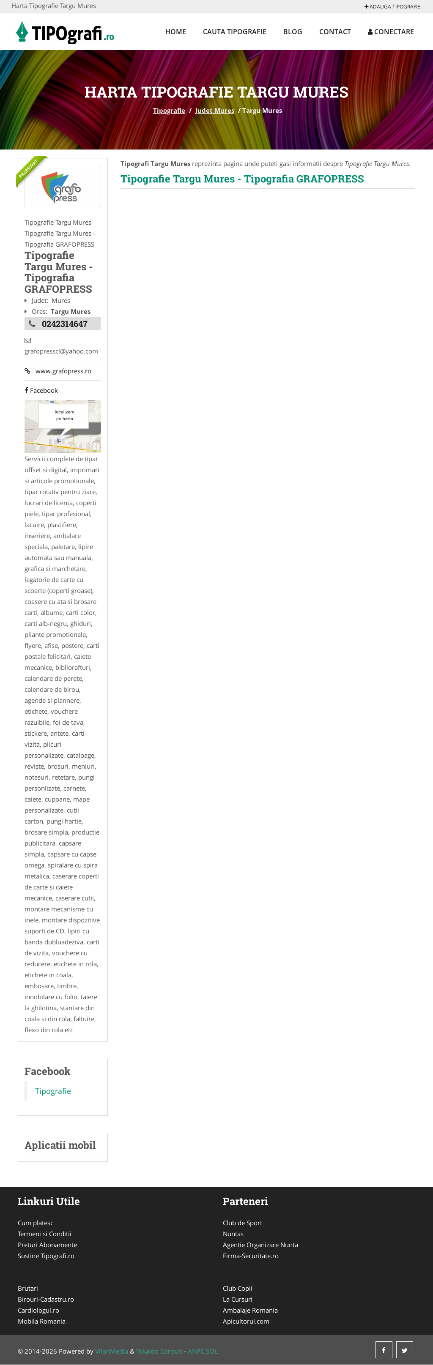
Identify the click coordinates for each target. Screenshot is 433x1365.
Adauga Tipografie (392, 6)
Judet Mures (214, 110)
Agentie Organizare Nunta (260, 1245)
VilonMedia (111, 1351)
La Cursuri (237, 1299)
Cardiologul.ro (38, 1310)
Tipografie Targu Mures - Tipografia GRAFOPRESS (242, 178)
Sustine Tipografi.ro (46, 1256)
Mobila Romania (42, 1321)
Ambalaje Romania (250, 1310)
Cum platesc (35, 1223)
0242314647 (65, 323)
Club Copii (237, 1288)
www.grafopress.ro (58, 371)
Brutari (28, 1288)
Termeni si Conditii (44, 1234)
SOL (212, 1351)
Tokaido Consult (159, 1351)
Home (175, 31)
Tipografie (169, 110)
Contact (335, 31)
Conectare (391, 31)
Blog (292, 31)
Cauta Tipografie (234, 31)
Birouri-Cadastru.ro (46, 1299)
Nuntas (233, 1234)
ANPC (196, 1351)
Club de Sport (242, 1223)
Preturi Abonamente (47, 1245)
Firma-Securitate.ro (251, 1256)
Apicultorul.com (246, 1321)
